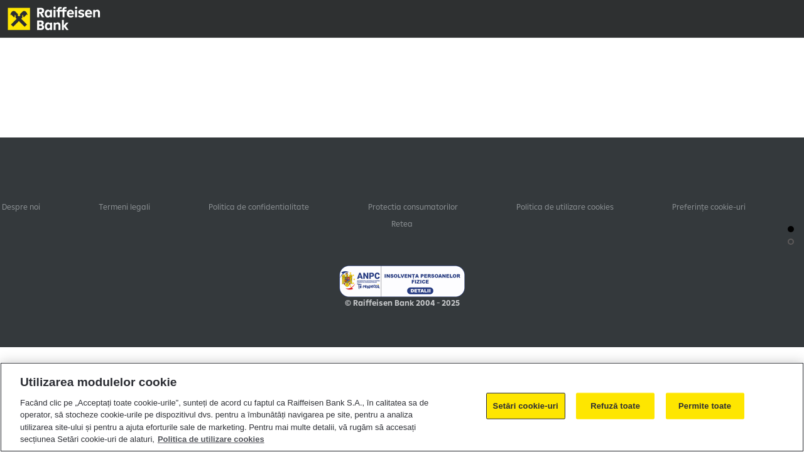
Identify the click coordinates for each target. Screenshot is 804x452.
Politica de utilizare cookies (565, 207)
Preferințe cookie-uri (709, 207)
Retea (402, 223)
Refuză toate (615, 406)
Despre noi (21, 207)
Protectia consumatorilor (413, 207)
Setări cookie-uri (525, 406)
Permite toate (704, 406)
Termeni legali (124, 207)
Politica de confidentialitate (259, 207)
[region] (402, 407)
